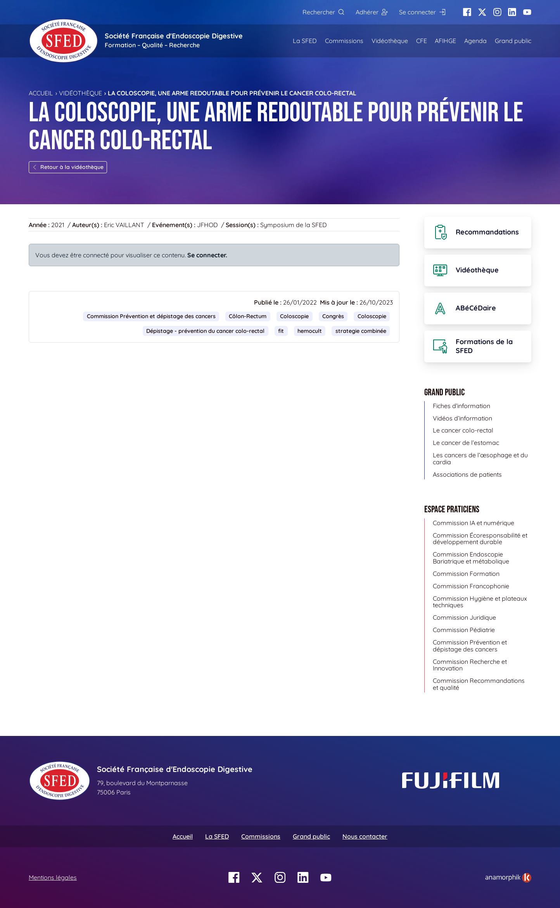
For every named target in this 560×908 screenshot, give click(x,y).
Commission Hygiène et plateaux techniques (480, 601)
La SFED (305, 41)
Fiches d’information (461, 406)
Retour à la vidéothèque (68, 167)
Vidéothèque (390, 41)
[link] (508, 878)
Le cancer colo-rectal (463, 430)
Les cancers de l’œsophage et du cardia (480, 458)
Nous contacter (364, 836)
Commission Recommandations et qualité (479, 684)
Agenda (475, 41)
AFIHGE (445, 41)
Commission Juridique (464, 617)
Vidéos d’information (462, 418)
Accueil (41, 93)
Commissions (344, 41)
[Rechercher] (323, 12)
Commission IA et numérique (473, 523)
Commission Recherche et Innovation (470, 665)
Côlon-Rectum (247, 316)
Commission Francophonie (471, 586)
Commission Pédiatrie (464, 630)
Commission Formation (466, 573)
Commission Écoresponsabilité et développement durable (480, 538)
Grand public (513, 41)
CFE (421, 41)
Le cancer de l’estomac (466, 442)
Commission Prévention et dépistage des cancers (151, 316)
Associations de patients (467, 474)
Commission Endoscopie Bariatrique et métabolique (471, 557)
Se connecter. (207, 255)
